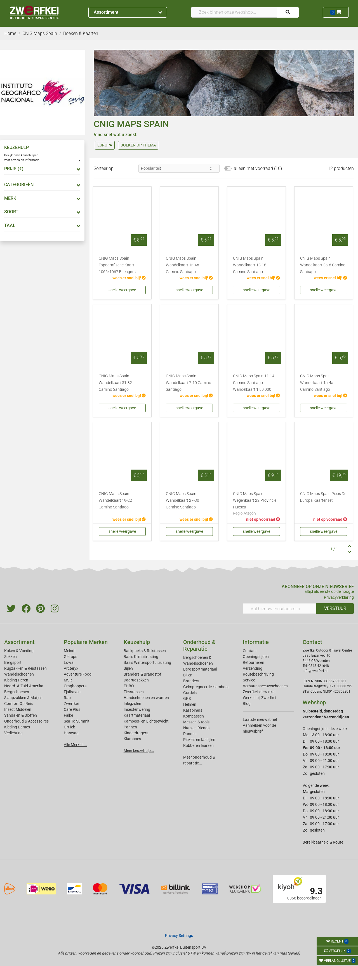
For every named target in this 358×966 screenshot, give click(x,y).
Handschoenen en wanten (146, 697)
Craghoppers (75, 686)
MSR (68, 680)
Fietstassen (134, 692)
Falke (68, 715)
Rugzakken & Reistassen (25, 668)
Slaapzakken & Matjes (23, 697)
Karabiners (192, 710)
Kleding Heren (16, 680)
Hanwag (71, 733)
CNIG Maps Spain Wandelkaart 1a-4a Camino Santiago (316, 383)
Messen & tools (196, 722)
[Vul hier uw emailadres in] (280, 608)
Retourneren (253, 662)
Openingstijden (256, 656)
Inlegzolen (132, 703)
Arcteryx (71, 668)
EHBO (129, 686)
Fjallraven (72, 692)
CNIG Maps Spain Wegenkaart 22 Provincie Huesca (256, 504)
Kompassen (193, 716)
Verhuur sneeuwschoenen (265, 686)
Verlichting (13, 733)
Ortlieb (69, 727)
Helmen (189, 704)
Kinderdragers (136, 733)
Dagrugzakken (136, 680)
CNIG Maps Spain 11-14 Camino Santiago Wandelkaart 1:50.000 (253, 383)
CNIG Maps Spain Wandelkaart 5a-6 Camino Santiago (322, 265)
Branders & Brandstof (142, 674)
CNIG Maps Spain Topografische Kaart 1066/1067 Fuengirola (118, 265)
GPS (187, 698)
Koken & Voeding (19, 650)
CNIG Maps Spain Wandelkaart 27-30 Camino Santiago (182, 500)
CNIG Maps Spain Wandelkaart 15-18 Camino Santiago (249, 265)
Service (249, 680)
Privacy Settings (179, 935)
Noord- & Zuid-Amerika (23, 686)
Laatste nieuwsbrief (260, 719)
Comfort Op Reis (18, 703)
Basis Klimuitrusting (141, 656)
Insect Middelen (17, 709)
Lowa (69, 662)
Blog (247, 703)
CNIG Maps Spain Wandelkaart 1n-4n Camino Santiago (182, 265)
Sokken (10, 656)
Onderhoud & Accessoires (26, 721)
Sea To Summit (77, 721)
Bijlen (128, 668)
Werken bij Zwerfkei (259, 697)
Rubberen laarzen (198, 745)
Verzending (252, 668)
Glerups (70, 656)
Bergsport (13, 662)
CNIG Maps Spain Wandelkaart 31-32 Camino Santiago (115, 383)
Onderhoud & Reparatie (199, 645)
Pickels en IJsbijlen (199, 739)
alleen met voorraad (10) (258, 168)
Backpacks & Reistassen (145, 650)
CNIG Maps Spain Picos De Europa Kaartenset (323, 497)
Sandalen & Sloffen (20, 715)
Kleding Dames (17, 727)
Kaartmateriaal (137, 715)
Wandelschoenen (19, 674)
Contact (250, 650)
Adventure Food (77, 674)
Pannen (190, 733)
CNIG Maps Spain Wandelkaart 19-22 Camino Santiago (115, 500)
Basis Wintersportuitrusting (147, 662)
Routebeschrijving (258, 674)
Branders (191, 681)
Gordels (190, 692)
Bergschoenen (16, 692)
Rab (67, 697)
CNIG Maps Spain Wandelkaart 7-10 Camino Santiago (188, 383)
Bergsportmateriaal (200, 669)
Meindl (69, 650)
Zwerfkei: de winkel (259, 692)
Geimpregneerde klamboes (206, 687)
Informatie (256, 642)
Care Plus (72, 709)
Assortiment (128, 12)
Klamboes (132, 739)
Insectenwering (137, 709)
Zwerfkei (71, 703)
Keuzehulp (137, 642)
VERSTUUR (335, 608)
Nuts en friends (196, 728)
